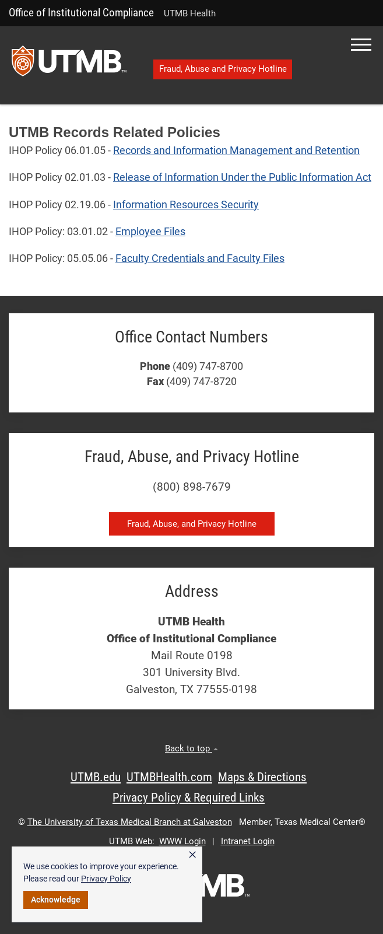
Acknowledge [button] (55, 899)
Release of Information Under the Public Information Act (242, 177)
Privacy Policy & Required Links (189, 797)
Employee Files (150, 231)
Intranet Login (248, 841)
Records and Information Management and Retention (236, 150)
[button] (361, 44)
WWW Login (182, 841)
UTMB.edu (96, 777)
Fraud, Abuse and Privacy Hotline (223, 69)
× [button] (192, 854)
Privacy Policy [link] (106, 878)
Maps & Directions (262, 777)
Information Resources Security (186, 205)
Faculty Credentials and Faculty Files (199, 258)
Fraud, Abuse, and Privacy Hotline (191, 524)
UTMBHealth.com (169, 777)
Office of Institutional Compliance (81, 12)
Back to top (191, 748)
